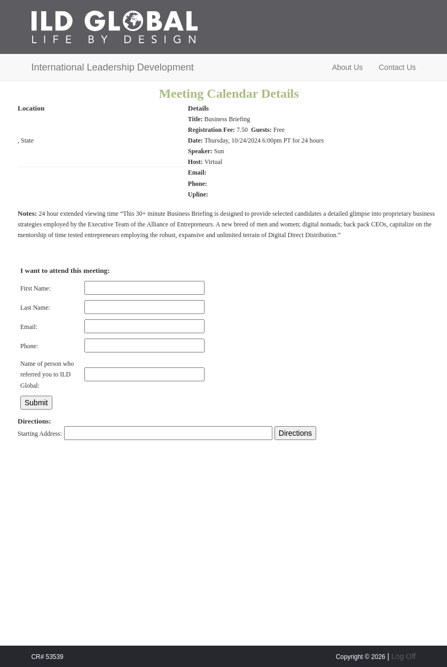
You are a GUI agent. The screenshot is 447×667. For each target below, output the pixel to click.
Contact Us (397, 67)
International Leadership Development (113, 67)
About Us (347, 67)
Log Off (403, 656)
